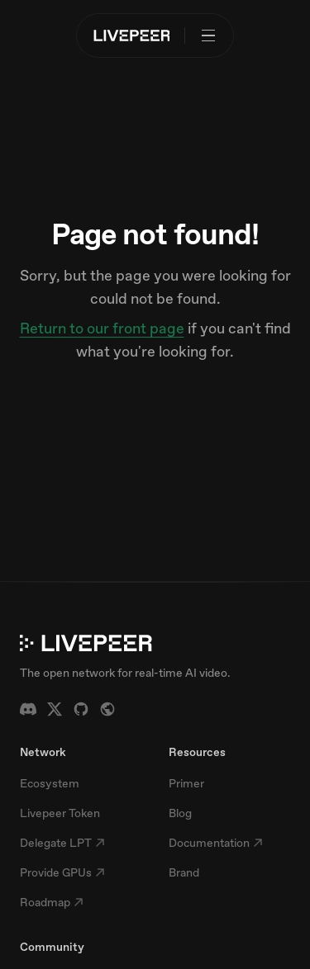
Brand (184, 872)
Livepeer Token (60, 813)
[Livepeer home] (132, 35)
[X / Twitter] (54, 709)
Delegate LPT (62, 842)
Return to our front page (102, 328)
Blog (180, 813)
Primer (186, 783)
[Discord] (28, 709)
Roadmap (51, 902)
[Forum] (107, 709)
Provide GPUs (62, 872)
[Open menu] (208, 35)
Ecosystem (49, 783)
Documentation (216, 842)
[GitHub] (81, 709)
